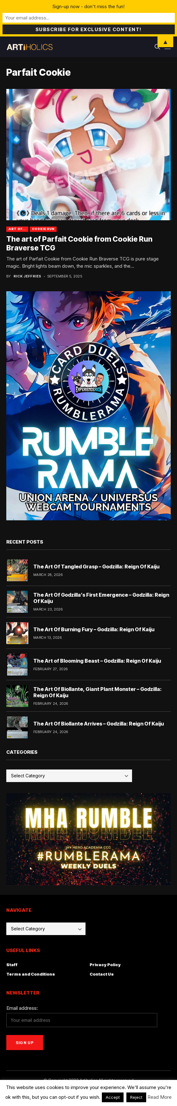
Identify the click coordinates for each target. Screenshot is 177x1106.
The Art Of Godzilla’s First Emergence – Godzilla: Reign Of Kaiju (101, 598)
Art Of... (17, 229)
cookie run (43, 229)
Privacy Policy (105, 964)
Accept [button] (113, 1097)
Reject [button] (136, 1097)
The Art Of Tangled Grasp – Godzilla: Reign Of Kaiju (96, 566)
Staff (12, 964)
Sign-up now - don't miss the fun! (88, 6)
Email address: (22, 1008)
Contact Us (102, 974)
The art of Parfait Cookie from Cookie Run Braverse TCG (79, 243)
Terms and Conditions (30, 974)
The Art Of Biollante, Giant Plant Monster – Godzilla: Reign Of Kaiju (97, 692)
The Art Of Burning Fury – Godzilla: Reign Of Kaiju (93, 629)
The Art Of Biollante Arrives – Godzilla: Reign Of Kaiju (98, 723)
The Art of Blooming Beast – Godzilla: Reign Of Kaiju (97, 661)
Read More (159, 1097)
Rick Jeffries (27, 276)
